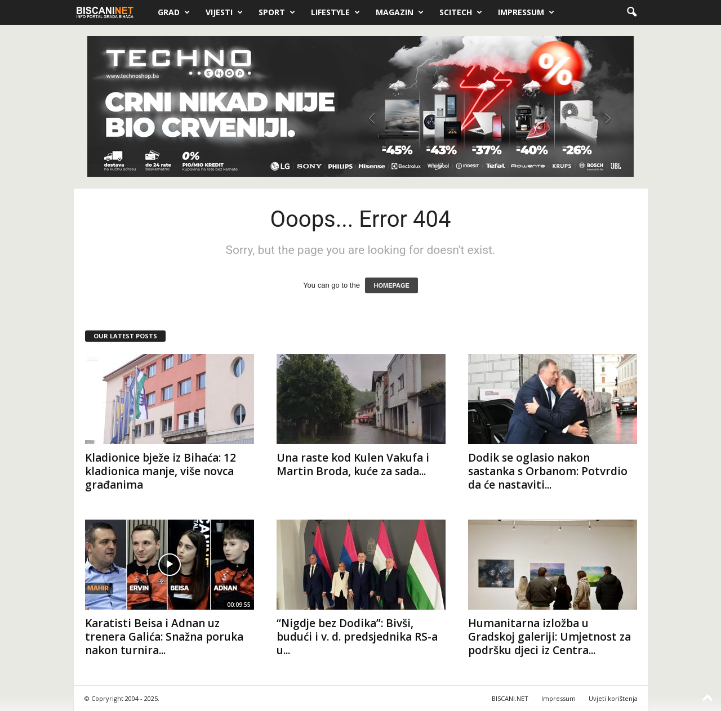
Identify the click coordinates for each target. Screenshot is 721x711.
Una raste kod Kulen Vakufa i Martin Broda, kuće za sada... (353, 464)
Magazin (400, 12)
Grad (174, 12)
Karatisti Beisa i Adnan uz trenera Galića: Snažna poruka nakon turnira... (164, 637)
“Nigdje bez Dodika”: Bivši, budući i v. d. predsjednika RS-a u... (357, 637)
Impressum (526, 12)
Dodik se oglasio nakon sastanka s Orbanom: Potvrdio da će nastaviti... (547, 471)
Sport (277, 12)
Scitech (460, 12)
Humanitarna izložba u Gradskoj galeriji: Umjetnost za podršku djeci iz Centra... (549, 637)
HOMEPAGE (391, 285)
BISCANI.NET (510, 698)
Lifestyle (335, 12)
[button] (631, 12)
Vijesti (224, 12)
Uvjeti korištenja (613, 698)
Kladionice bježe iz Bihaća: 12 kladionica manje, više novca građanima (160, 471)
